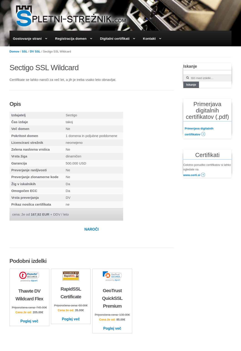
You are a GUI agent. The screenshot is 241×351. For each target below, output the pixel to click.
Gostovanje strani (27, 38)
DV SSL (35, 51)
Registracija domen (71, 38)
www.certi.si (194, 174)
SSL (24, 51)
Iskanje (191, 84)
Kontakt (149, 38)
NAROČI (91, 229)
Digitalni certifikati (114, 38)
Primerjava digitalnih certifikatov (199, 131)
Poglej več (29, 321)
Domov (15, 51)
